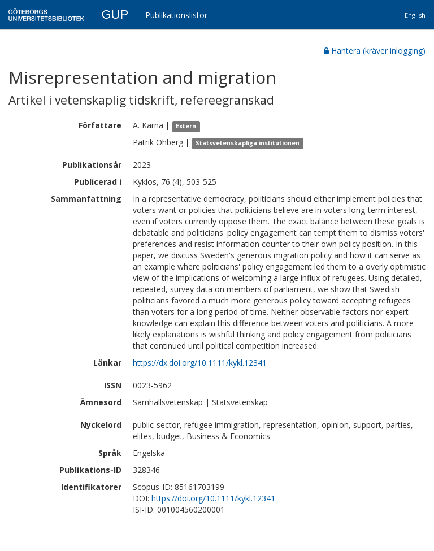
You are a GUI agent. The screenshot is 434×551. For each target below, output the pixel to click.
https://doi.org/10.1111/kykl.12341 (213, 498)
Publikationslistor (176, 15)
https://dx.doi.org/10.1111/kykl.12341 (200, 362)
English (415, 15)
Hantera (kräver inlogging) (375, 50)
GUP (114, 14)
